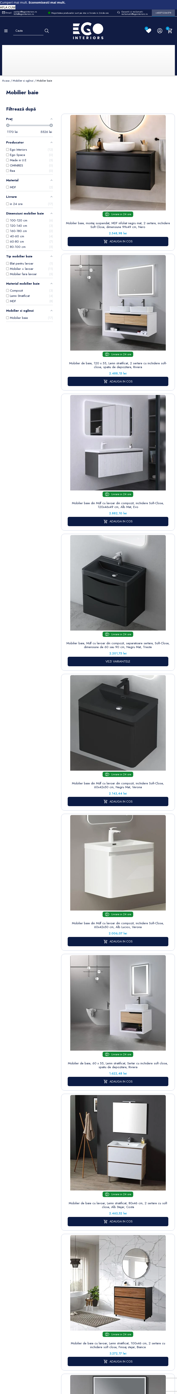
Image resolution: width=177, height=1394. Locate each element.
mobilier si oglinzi (126, 1199)
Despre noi (113, 1281)
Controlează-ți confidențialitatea (88, 1359)
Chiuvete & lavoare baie (64, 1295)
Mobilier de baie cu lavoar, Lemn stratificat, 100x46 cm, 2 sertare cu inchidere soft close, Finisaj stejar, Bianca (88, 616)
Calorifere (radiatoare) (63, 1339)
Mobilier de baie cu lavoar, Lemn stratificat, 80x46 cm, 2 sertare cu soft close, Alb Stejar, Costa (147, 509)
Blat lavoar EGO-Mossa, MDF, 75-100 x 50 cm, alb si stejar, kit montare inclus (88, 944)
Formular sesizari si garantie (34, 1298)
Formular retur (23, 1287)
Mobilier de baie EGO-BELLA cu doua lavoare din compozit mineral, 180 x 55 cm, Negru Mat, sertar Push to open (89, 827)
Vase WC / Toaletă (63, 1327)
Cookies (86, 1288)
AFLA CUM (7, 7)
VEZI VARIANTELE (147, 321)
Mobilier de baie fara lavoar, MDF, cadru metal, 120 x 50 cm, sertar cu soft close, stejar (147, 825)
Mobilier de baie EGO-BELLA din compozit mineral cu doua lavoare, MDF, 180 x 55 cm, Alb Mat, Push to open (89, 1061)
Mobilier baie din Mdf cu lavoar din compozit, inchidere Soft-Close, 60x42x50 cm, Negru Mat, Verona (89, 406)
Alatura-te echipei (111, 1336)
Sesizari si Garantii (111, 1313)
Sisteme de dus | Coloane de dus (64, 1311)
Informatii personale (136, 1265)
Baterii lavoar (64, 1269)
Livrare (109, 1263)
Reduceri (111, 1344)
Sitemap (60, 1263)
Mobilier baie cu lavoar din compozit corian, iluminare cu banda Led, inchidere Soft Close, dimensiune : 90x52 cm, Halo (147, 616)
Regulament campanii (113, 1324)
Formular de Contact (129, 1368)
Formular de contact (88, 1297)
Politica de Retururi (112, 1301)
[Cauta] (47, 30)
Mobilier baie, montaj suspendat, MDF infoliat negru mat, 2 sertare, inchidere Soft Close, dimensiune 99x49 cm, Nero (88, 195)
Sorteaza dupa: (112, 112)
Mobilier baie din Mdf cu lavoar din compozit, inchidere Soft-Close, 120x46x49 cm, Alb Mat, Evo (89, 301)
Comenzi (135, 1274)
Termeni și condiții (111, 1272)
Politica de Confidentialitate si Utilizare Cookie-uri (91, 1274)
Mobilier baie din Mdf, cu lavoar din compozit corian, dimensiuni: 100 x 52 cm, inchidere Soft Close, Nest (89, 721)
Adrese (134, 1292)
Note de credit (135, 1283)
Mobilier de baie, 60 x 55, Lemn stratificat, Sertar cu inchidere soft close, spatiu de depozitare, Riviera (88, 511)
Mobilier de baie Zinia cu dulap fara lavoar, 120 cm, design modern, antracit (147, 719)
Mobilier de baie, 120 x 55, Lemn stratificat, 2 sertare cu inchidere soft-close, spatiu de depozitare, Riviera (147, 195)
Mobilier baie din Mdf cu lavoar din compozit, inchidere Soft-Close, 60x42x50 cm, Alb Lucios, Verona (147, 406)
